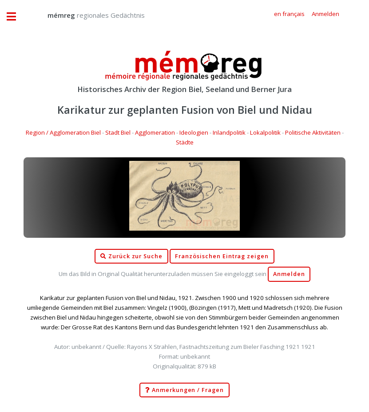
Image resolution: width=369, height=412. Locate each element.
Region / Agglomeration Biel (63, 132)
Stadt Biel (118, 132)
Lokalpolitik (265, 132)
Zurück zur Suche (131, 256)
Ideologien (193, 132)
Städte (185, 142)
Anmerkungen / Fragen (184, 390)
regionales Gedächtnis (87, 15)
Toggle (16, 16)
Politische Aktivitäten (313, 132)
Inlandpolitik (229, 132)
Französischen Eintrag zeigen (222, 256)
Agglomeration (155, 132)
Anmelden (289, 274)
